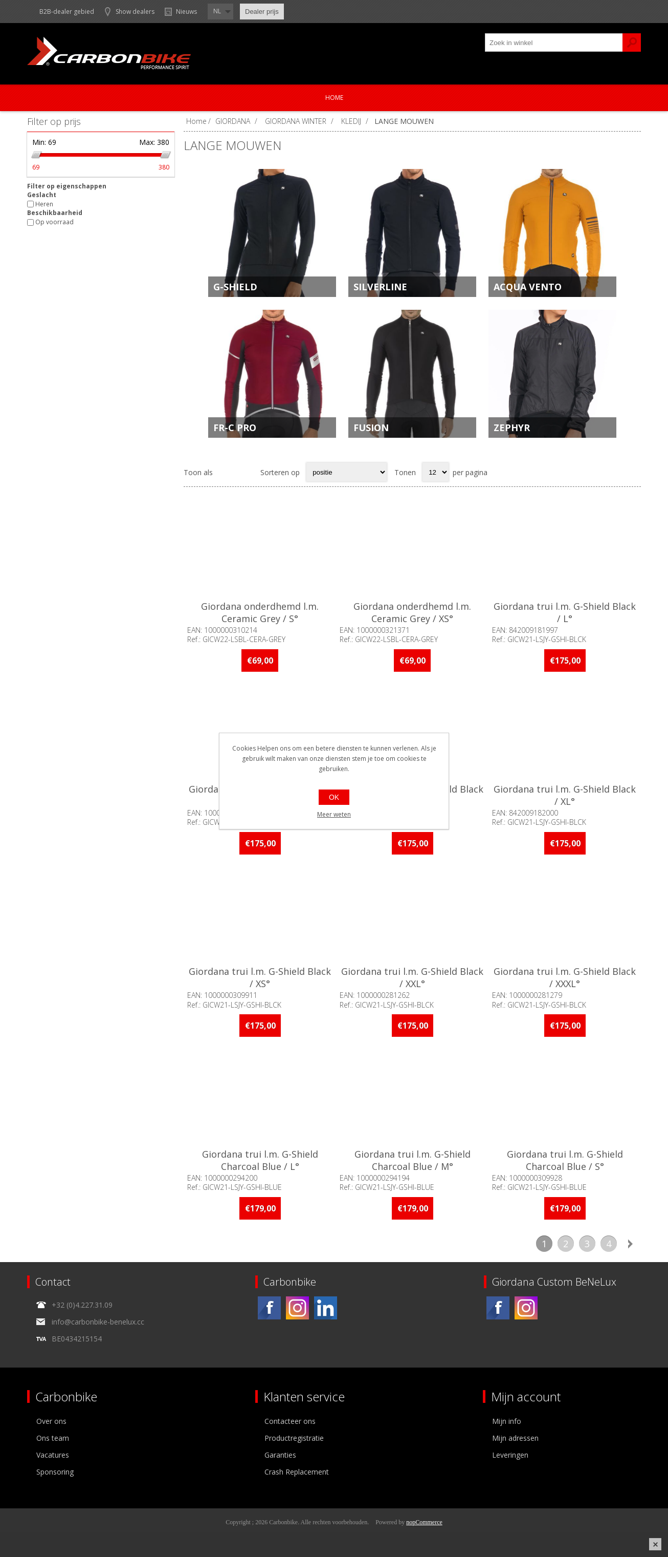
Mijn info (506, 1421)
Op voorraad (54, 222)
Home (334, 97)
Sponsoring (55, 1472)
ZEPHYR (512, 427)
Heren (44, 204)
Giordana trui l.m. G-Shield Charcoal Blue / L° (260, 1160)
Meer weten (334, 814)
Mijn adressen (515, 1438)
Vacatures (52, 1455)
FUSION (371, 427)
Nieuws (186, 11)
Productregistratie (294, 1438)
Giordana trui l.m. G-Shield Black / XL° (565, 795)
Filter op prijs (54, 121)
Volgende (630, 1243)
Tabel (226, 472)
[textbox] (554, 42)
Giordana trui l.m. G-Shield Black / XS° (260, 977)
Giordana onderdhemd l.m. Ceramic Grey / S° (260, 612)
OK (334, 797)
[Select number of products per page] (435, 472)
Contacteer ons (290, 1421)
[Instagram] (297, 1307)
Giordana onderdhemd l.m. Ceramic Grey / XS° (412, 612)
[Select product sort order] (346, 472)
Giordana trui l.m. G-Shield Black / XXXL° (565, 977)
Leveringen (510, 1455)
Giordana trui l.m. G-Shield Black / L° (565, 612)
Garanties (280, 1455)
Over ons (51, 1421)
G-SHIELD (235, 287)
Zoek (631, 42)
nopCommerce (424, 1522)
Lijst (246, 472)
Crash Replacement (296, 1472)
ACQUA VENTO (528, 287)
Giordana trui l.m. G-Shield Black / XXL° (412, 977)
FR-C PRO (234, 427)
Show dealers (135, 11)
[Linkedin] (325, 1307)
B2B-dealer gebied (66, 11)
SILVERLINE (380, 287)
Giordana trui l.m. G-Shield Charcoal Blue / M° (412, 1160)
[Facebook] (269, 1307)
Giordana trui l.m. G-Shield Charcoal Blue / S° (565, 1160)
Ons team (52, 1438)
